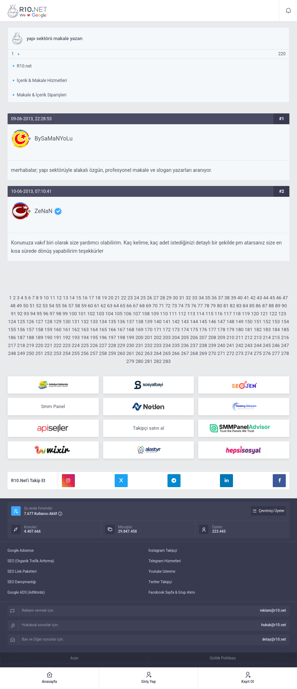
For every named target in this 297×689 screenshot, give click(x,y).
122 (273, 313)
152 (267, 321)
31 (181, 297)
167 (121, 329)
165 (103, 329)
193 (76, 337)
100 (73, 313)
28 (162, 297)
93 (26, 313)
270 (212, 353)
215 (276, 337)
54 (51, 305)
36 (214, 297)
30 (175, 297)
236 (185, 345)
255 (76, 353)
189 (39, 337)
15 (78, 297)
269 (203, 353)
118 (237, 313)
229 (121, 345)
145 (203, 321)
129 (57, 321)
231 (139, 345)
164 (94, 329)
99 (65, 313)
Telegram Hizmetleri (165, 561)
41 (246, 297)
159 (48, 329)
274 (249, 353)
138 (139, 321)
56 (64, 305)
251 (39, 353)
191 (57, 337)
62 (103, 305)
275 (258, 353)
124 (12, 321)
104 (109, 313)
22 (124, 297)
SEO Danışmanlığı (22, 582)
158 (39, 329)
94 (32, 313)
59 (84, 305)
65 (123, 305)
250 (30, 353)
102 (91, 313)
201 (149, 337)
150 (249, 321)
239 (212, 345)
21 (117, 297)
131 (76, 321)
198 (121, 337)
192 (67, 337)
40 (240, 297)
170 (149, 329)
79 (213, 305)
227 (103, 345)
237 (194, 345)
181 (249, 329)
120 (255, 313)
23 (130, 297)
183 (267, 329)
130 (67, 321)
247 (285, 345)
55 (58, 305)
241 (230, 345)
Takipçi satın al (148, 428)
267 (185, 353)
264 (158, 353)
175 (194, 329)
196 (103, 337)
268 (194, 353)
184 (276, 329)
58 (77, 305)
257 (94, 353)
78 (206, 305)
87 (265, 305)
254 (67, 353)
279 (130, 361)
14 (72, 297)
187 (21, 337)
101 (82, 313)
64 (116, 305)
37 (220, 297)
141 (167, 321)
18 (98, 297)
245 (267, 345)
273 (239, 353)
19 (104, 297)
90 (284, 305)
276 (267, 353)
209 (221, 337)
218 (21, 345)
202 (158, 337)
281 (149, 361)
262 (139, 353)
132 (85, 321)
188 (30, 337)
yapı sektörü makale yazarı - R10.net (27, 11)
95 (39, 313)
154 (285, 321)
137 (130, 321)
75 (187, 305)
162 (76, 329)
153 (276, 321)
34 (201, 297)
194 (85, 337)
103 (100, 313)
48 (13, 305)
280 (139, 361)
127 (39, 321)
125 (21, 321)
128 (48, 321)
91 (13, 313)
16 (85, 297)
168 (130, 329)
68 (142, 305)
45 (272, 297)
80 (219, 305)
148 (230, 321)
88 (271, 305)
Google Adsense (21, 550)
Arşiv (75, 658)
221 (48, 345)
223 (67, 345)
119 (246, 313)
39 (233, 297)
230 (130, 345)
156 (21, 329)
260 (121, 353)
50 (26, 305)
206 (194, 337)
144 (194, 321)
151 (258, 321)
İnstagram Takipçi (163, 550)
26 (149, 297)
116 (218, 313)
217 (12, 345)
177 (212, 329)
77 (200, 305)
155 (12, 329)
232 (149, 345)
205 (185, 337)
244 (258, 345)
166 (112, 329)
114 (200, 313)
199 (130, 337)
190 (48, 337)
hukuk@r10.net (273, 625)
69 (148, 305)
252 (48, 353)
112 (182, 313)
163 (85, 329)
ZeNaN (43, 211)
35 (208, 297)
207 (203, 337)
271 (221, 353)
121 (264, 313)
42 (253, 297)
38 (227, 297)
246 (276, 345)
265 (167, 353)
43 (259, 297)
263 (149, 353)
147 (221, 321)
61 (96, 305)
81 (226, 305)
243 (249, 345)
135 (112, 321)
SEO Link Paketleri (22, 571)
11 (52, 297)
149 (239, 321)
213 (258, 337)
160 (57, 329)
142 (176, 321)
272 (230, 353)
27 (156, 297)
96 (45, 313)
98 (58, 313)
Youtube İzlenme (162, 571)
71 (161, 305)
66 (129, 305)
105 (118, 313)
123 (282, 313)
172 (167, 329)
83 (239, 305)
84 (245, 305)
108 (146, 313)
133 (94, 321)
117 (228, 313)
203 (167, 337)
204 (176, 337)
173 (176, 329)
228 (112, 345)
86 (258, 305)
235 (176, 345)
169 (139, 329)
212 (249, 337)
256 (85, 353)
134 (103, 321)
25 (143, 297)
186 (12, 337)
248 (12, 353)
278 (285, 353)
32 (188, 297)
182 (258, 329)
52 (39, 305)
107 (137, 313)
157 (30, 329)
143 (185, 321)
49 (19, 305)
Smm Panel (53, 406)
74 (180, 305)
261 (130, 353)
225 (85, 345)
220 (39, 345)
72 (168, 305)
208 (212, 337)
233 (158, 345)
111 (173, 313)
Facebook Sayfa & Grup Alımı (172, 592)
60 (90, 305)
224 (76, 345)
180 (239, 329)
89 (277, 305)
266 (176, 353)
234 (167, 345)
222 (57, 345)
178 (221, 329)
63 (110, 305)
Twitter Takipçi (160, 582)
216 (285, 337)
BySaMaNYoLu (54, 139)
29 (169, 297)
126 (30, 321)
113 (191, 313)
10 (46, 297)
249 (21, 353)
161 (67, 329)
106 (128, 313)
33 (195, 297)
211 (239, 337)
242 (239, 345)
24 (136, 297)
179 (230, 329)
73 (174, 305)
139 (149, 321)
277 (276, 353)
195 (94, 337)
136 (121, 321)
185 (285, 329)
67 (135, 305)
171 (158, 329)
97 (52, 313)
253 (57, 353)
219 (30, 345)
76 (193, 305)
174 (185, 329)
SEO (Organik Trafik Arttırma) (31, 561)
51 (32, 305)
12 (59, 297)
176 (203, 329)
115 (209, 313)
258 (103, 353)
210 (230, 337)
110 (164, 313)
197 (112, 337)
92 (20, 313)
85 (252, 305)
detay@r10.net (274, 639)
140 (158, 321)
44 (265, 297)
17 (91, 297)
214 (267, 337)
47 (285, 297)
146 (212, 321)
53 (45, 305)
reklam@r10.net (273, 610)
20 (111, 297)
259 (112, 353)
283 (167, 361)
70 (155, 305)
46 (278, 297)
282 (158, 361)
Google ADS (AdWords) (26, 592)
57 (71, 305)
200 (139, 337)
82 (232, 305)
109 (155, 313)
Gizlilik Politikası (223, 658)
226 (94, 345)
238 (203, 345)
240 (221, 345)
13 (65, 297)
